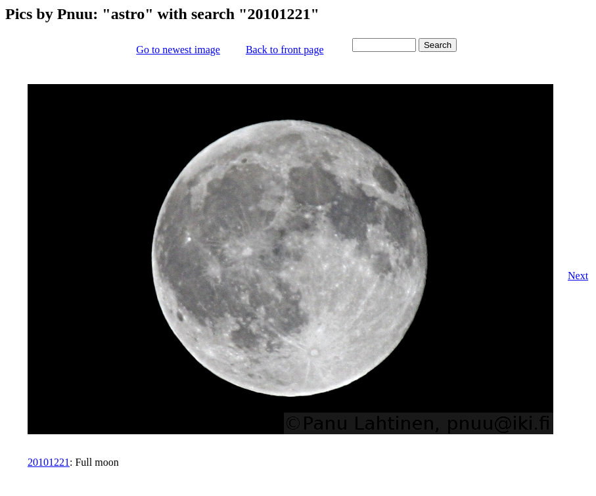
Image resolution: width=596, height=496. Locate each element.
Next (578, 275)
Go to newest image (178, 49)
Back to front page (285, 49)
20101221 (49, 462)
